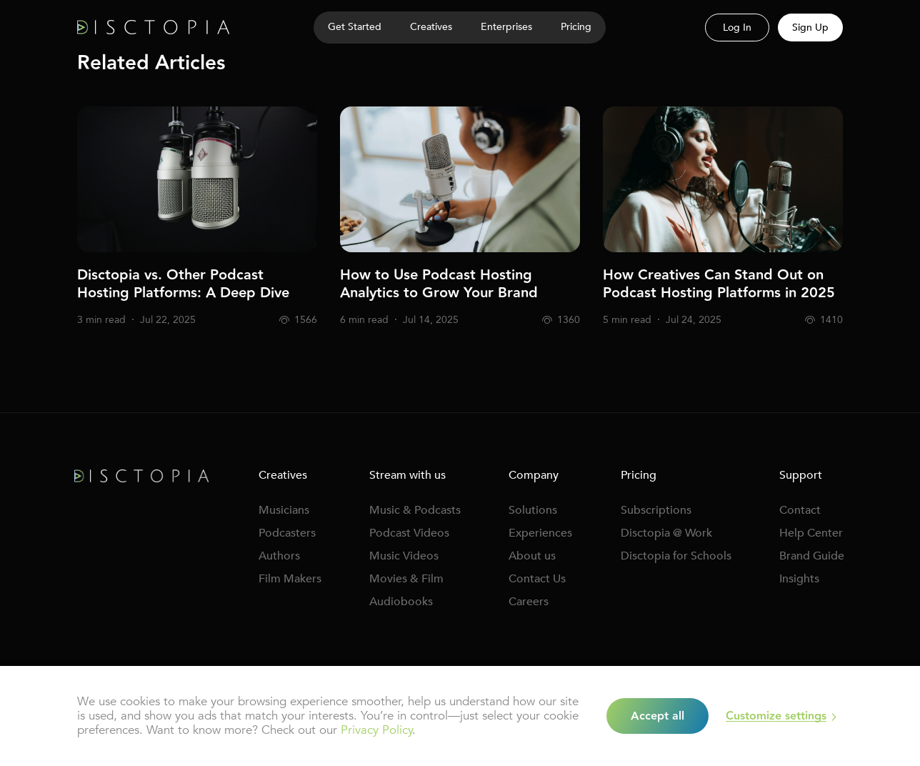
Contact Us (537, 579)
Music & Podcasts (415, 510)
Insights (799, 579)
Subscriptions (656, 510)
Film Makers (290, 579)
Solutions (533, 510)
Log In (737, 27)
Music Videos (404, 556)
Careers (529, 602)
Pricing (576, 27)
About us (532, 556)
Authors (279, 556)
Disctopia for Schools (676, 556)
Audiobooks (401, 602)
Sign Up (810, 27)
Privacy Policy (376, 730)
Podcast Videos (409, 533)
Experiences (540, 533)
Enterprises (506, 27)
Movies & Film (406, 579)
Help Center (811, 533)
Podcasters (287, 533)
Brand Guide (811, 556)
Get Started (354, 27)
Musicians (284, 510)
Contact (800, 510)
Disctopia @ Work (666, 533)
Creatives (431, 27)
